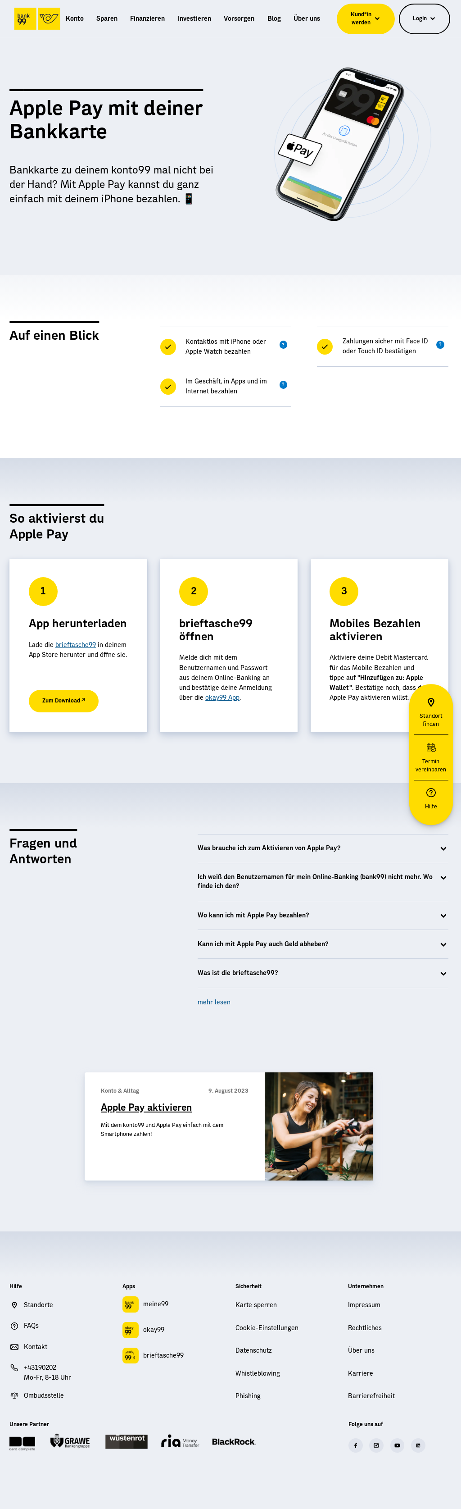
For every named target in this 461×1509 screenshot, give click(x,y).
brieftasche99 (75, 645)
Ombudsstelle (44, 1396)
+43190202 (40, 1368)
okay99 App (222, 698)
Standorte (38, 1305)
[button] (284, 345)
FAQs (31, 1326)
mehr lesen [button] (214, 1002)
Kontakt (35, 1347)
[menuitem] (75, 19)
